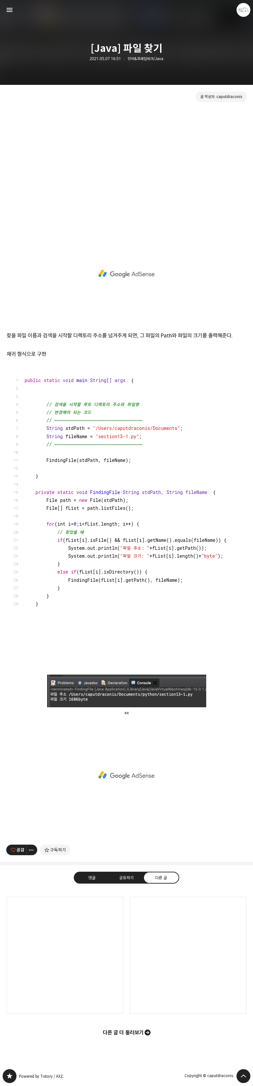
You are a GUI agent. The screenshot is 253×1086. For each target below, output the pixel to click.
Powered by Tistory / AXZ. (41, 1076)
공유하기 (126, 877)
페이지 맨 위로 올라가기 (243, 1076)
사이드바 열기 (9, 10)
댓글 (92, 877)
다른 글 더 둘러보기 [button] (123, 1032)
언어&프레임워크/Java (145, 58)
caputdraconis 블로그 (9, 1076)
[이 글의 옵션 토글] (32, 850)
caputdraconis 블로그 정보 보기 (243, 10)
